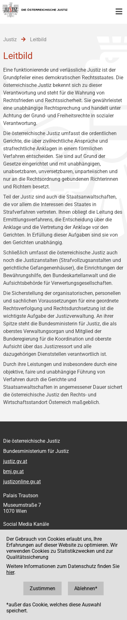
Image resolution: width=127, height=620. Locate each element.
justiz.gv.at (15, 461)
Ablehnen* (85, 588)
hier (10, 572)
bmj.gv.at (13, 471)
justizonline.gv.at (22, 482)
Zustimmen (42, 588)
